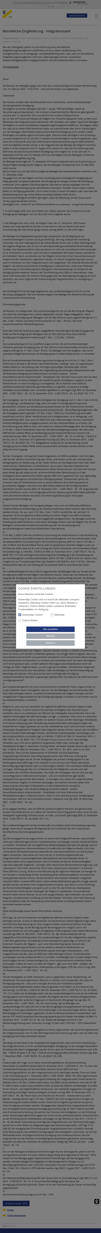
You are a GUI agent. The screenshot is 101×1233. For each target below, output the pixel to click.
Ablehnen (50, 636)
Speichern (50, 643)
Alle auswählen (50, 629)
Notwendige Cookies (30, 614)
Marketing (57, 614)
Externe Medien (28, 620)
